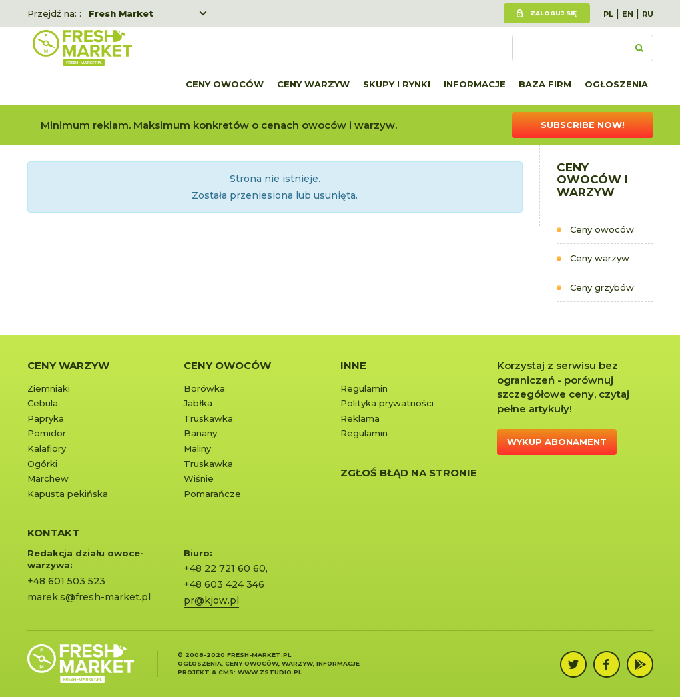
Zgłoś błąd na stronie (408, 472)
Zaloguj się (553, 13)
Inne (353, 365)
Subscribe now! (583, 124)
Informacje (475, 84)
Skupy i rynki (396, 84)
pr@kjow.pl (211, 600)
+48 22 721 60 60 (225, 568)
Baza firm (545, 84)
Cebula (42, 403)
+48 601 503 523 (66, 581)
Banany (200, 433)
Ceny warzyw (313, 84)
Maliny (197, 448)
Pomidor (46, 433)
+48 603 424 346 (224, 584)
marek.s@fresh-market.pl (89, 597)
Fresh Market (121, 13)
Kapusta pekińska (67, 493)
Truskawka (208, 418)
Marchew (48, 478)
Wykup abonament (557, 441)
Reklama (360, 418)
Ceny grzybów (602, 287)
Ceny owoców (225, 84)
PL (608, 14)
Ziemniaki (48, 388)
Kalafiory (46, 448)
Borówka (204, 388)
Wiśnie (199, 478)
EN (627, 14)
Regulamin (364, 388)
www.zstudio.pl (270, 672)
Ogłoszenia (616, 84)
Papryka (45, 418)
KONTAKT (53, 532)
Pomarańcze (212, 493)
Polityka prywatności (387, 403)
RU (647, 14)
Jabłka (198, 403)
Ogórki (42, 463)
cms (226, 672)
